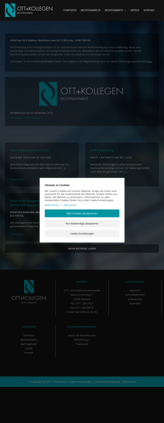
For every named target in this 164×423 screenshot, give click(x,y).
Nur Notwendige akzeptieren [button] (82, 223)
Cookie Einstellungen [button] (82, 233)
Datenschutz (52, 205)
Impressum (69, 205)
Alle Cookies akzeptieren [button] (82, 213)
